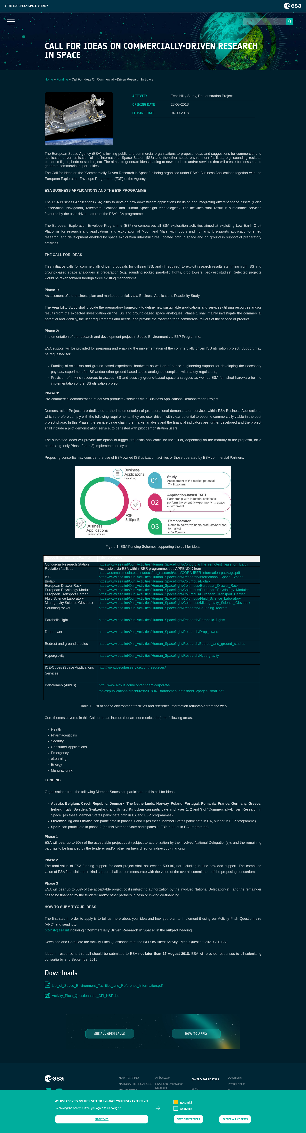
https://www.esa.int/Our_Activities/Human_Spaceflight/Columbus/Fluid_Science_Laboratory (170, 598)
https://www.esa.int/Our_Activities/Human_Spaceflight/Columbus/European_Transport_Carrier (172, 594)
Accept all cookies (235, 1121)
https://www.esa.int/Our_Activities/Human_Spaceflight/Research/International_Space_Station (171, 577)
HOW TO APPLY (129, 1077)
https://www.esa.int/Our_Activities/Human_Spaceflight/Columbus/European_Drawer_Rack (168, 586)
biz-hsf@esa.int (57, 930)
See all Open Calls (109, 1034)
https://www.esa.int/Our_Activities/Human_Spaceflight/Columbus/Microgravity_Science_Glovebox (174, 603)
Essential (186, 1104)
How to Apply (196, 1034)
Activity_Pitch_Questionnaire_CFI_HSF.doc (85, 996)
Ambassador (163, 1077)
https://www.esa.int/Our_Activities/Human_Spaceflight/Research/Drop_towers (159, 632)
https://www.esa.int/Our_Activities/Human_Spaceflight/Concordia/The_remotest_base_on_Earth (173, 564)
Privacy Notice (236, 1083)
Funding (62, 79)
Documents (235, 1077)
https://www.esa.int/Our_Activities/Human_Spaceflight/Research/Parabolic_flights (162, 620)
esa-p (195, 1088)
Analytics (186, 1111)
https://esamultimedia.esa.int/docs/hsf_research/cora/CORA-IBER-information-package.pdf (169, 573)
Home (49, 79)
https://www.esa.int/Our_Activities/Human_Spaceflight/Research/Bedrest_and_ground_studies (172, 644)
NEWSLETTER (128, 1090)
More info (102, 1121)
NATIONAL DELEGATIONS (135, 1083)
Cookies (233, 1090)
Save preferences (188, 1121)
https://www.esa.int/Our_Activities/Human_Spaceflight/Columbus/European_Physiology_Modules (174, 590)
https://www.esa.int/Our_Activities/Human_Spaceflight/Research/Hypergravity (159, 656)
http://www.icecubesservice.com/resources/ (132, 667)
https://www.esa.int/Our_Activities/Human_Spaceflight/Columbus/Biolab (154, 581)
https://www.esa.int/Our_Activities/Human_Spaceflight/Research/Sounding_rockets (163, 608)
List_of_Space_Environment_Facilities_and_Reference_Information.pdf (107, 986)
